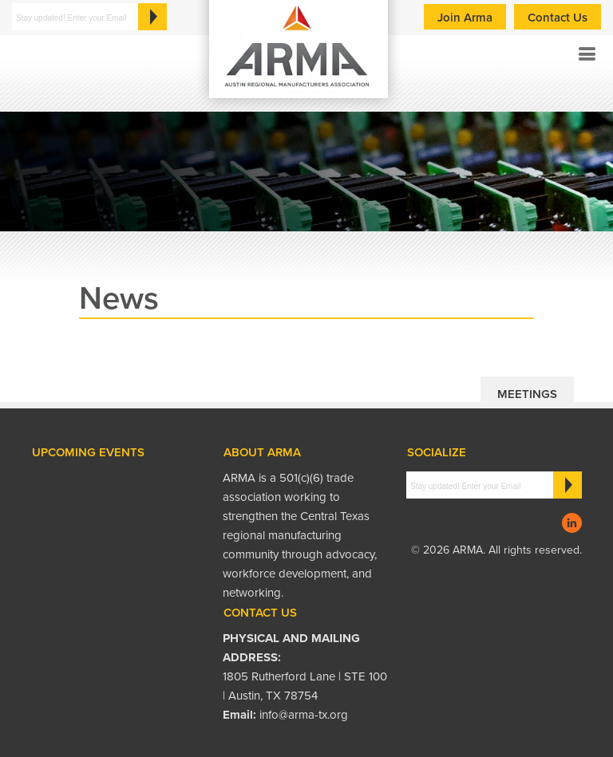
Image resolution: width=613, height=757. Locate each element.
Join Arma (464, 17)
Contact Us (557, 17)
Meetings (527, 394)
